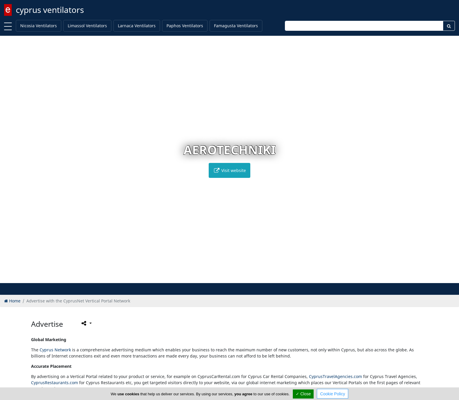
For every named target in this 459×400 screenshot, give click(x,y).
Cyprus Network (55, 350)
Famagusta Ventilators (236, 25)
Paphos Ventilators (184, 25)
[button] (226, 277)
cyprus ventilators (50, 9)
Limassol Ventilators (87, 25)
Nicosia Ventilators (38, 25)
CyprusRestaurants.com (54, 382)
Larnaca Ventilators (137, 25)
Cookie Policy (332, 394)
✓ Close (303, 394)
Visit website (229, 170)
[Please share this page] (86, 323)
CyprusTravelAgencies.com (335, 376)
